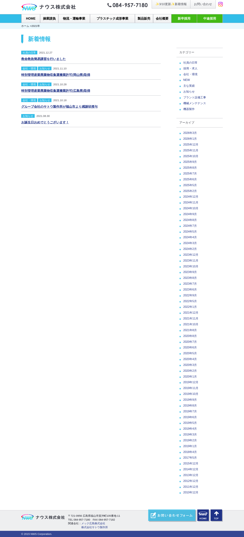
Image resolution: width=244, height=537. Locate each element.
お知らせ (44, 68)
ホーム (25, 25)
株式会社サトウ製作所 (94, 527)
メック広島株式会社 (93, 523)
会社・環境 (29, 68)
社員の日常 (29, 52)
